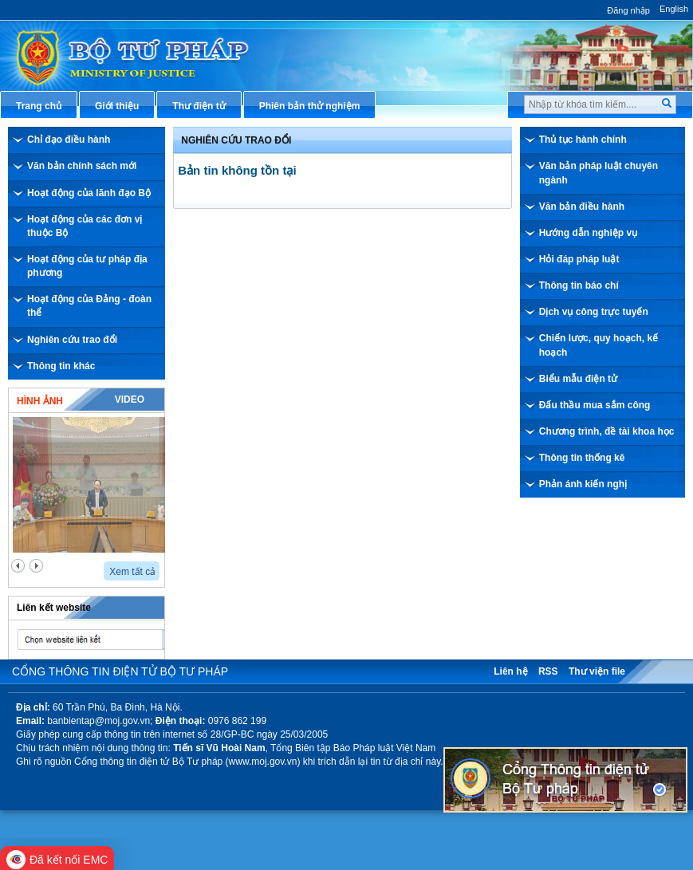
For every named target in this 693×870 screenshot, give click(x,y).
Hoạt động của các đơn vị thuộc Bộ (84, 226)
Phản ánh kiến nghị (583, 484)
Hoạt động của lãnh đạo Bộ (89, 193)
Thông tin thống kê (582, 457)
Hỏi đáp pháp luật (579, 259)
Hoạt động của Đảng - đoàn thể (89, 305)
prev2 (18, 566)
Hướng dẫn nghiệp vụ (588, 232)
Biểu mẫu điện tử (578, 378)
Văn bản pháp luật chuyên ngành (598, 172)
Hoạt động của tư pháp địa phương (87, 266)
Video (129, 399)
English (674, 9)
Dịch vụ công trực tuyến (593, 311)
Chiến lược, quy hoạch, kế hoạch (598, 345)
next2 (36, 566)
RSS (548, 671)
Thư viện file (597, 671)
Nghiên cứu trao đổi (72, 339)
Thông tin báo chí (579, 285)
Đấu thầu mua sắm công (595, 405)
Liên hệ (510, 671)
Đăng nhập (628, 10)
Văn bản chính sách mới (81, 165)
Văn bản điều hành (581, 206)
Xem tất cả (132, 571)
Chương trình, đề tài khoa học (607, 431)
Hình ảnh (40, 401)
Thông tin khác (61, 366)
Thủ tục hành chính (583, 139)
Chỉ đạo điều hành (68, 139)
